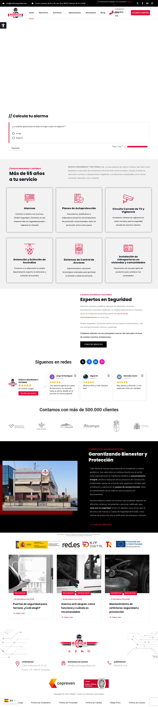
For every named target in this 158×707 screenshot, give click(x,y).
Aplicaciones (75, 12)
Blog (103, 12)
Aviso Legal (18, 702)
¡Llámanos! (119, 9)
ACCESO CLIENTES (140, 13)
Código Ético (115, 702)
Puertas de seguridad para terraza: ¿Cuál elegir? (30, 606)
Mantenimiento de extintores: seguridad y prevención (124, 608)
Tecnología (83, 593)
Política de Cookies (137, 702)
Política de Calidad (94, 702)
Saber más (19, 613)
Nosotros (43, 12)
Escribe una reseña (28, 393)
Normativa (91, 12)
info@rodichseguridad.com (82, 665)
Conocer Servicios (93, 344)
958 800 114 (120, 665)
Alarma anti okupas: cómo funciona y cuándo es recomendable (78, 608)
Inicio (31, 12)
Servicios (57, 12)
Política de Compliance (41, 702)
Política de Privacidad (68, 702)
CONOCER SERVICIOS (100, 525)
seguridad (20, 593)
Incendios (116, 593)
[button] (3, 25)
